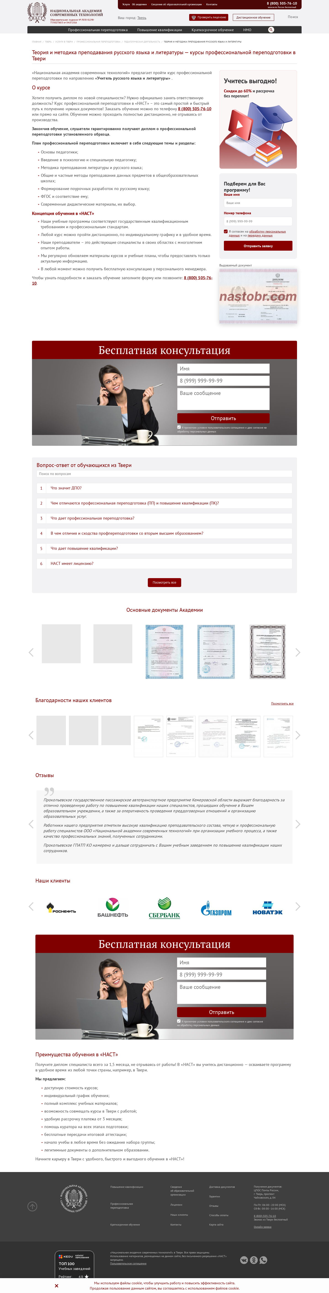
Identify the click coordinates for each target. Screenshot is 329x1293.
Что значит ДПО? (66, 488)
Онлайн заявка (262, 1227)
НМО (247, 29)
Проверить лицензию (212, 17)
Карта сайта (216, 1224)
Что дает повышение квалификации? (84, 548)
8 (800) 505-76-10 (282, 3)
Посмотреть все (164, 582)
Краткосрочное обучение (213, 29)
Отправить (223, 418)
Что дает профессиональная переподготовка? (92, 518)
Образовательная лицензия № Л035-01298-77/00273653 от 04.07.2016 (72, 21)
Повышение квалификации (159, 29)
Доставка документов (222, 1186)
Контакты (211, 4)
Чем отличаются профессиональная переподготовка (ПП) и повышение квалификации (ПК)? (135, 503)
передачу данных (260, 235)
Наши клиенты (179, 1214)
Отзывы (213, 1205)
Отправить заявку (258, 246)
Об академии (140, 4)
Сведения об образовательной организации (177, 4)
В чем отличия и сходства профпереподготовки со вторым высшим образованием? (127, 533)
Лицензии (176, 1204)
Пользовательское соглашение (128, 1263)
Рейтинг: (65, 1277)
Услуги (126, 4)
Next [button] (297, 652)
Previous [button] (31, 652)
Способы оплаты (218, 1215)
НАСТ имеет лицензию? (72, 563)
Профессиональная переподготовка (98, 29)
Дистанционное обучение (253, 17)
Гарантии (214, 1196)
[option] (61, 645)
